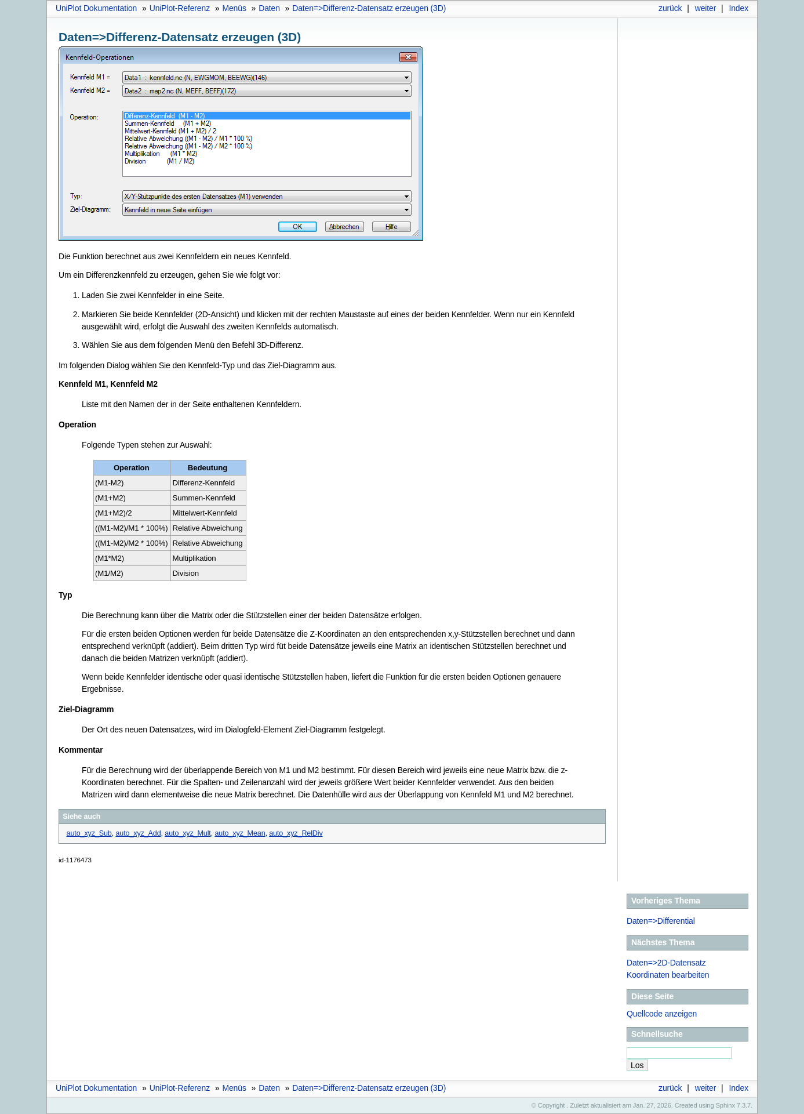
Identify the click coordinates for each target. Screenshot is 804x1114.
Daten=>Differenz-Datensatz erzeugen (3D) (369, 8)
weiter (705, 8)
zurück (670, 8)
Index (738, 8)
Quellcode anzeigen (662, 1013)
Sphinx (725, 1105)
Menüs (234, 8)
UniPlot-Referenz (180, 8)
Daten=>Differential (661, 921)
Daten (269, 8)
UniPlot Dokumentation (96, 8)
